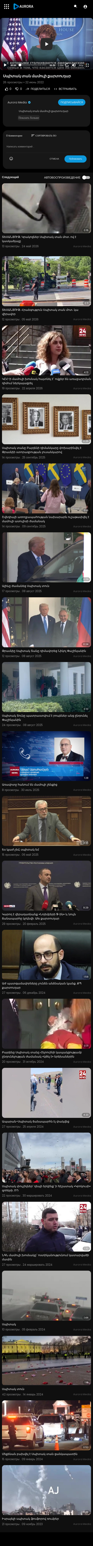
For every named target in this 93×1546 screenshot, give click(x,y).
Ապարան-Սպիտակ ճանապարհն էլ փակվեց (35, 1121)
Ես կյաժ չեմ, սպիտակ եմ (20, 849)
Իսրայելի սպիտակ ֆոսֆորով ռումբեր (30, 1519)
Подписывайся (71, 102)
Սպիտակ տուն (13, 1389)
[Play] (5, 65)
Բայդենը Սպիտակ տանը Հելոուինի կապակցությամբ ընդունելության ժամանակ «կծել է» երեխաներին (42, 1054)
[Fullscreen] (87, 65)
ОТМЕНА (54, 158)
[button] (85, 7)
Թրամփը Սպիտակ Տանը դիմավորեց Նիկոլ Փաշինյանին (44, 651)
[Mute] (74, 65)
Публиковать (75, 158)
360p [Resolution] (81, 65)
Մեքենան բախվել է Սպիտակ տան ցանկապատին (39, 1454)
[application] (46, 44)
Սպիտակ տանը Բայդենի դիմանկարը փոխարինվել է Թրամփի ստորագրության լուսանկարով (41, 450)
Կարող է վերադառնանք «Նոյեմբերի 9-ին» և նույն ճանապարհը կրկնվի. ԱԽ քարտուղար (39, 916)
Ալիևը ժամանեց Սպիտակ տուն (25, 586)
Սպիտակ (9, 1324)
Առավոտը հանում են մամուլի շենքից (29, 785)
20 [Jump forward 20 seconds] (67, 65)
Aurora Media (19, 102)
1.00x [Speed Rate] (60, 65)
